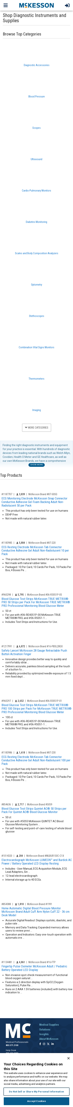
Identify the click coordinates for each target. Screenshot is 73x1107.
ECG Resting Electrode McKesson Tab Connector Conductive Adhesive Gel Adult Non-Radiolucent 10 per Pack (35, 550)
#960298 (6, 594)
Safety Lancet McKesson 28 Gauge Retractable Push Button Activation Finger (34, 652)
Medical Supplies (49, 1024)
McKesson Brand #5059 (39, 804)
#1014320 (6, 855)
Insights (44, 1034)
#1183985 (6, 542)
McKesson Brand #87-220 (42, 542)
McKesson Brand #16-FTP (42, 962)
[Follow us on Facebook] (40, 1044)
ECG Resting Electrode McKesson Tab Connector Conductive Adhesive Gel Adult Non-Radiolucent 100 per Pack (35, 760)
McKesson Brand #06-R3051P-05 (44, 594)
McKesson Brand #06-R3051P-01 (44, 700)
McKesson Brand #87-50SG (42, 494)
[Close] (68, 1058)
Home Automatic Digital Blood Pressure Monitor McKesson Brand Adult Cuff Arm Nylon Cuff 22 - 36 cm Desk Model (35, 911)
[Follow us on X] (48, 1044)
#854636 (6, 804)
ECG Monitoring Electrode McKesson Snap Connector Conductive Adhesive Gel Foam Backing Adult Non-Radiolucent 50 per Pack (34, 501)
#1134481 (6, 962)
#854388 (6, 904)
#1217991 (6, 646)
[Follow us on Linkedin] (52, 1044)
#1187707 (6, 494)
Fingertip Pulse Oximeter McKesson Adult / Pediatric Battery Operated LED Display (34, 968)
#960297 (6, 700)
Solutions (44, 1029)
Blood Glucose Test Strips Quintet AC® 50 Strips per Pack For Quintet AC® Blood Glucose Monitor (33, 810)
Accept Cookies (36, 1101)
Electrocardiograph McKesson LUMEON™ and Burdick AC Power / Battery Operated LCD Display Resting (36, 861)
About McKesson (48, 1038)
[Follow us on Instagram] (44, 1044)
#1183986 (6, 752)
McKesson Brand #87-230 (42, 752)
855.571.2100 (12, 1045)
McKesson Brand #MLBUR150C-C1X (45, 855)
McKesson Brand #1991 (39, 904)
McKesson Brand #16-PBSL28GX (45, 646)
